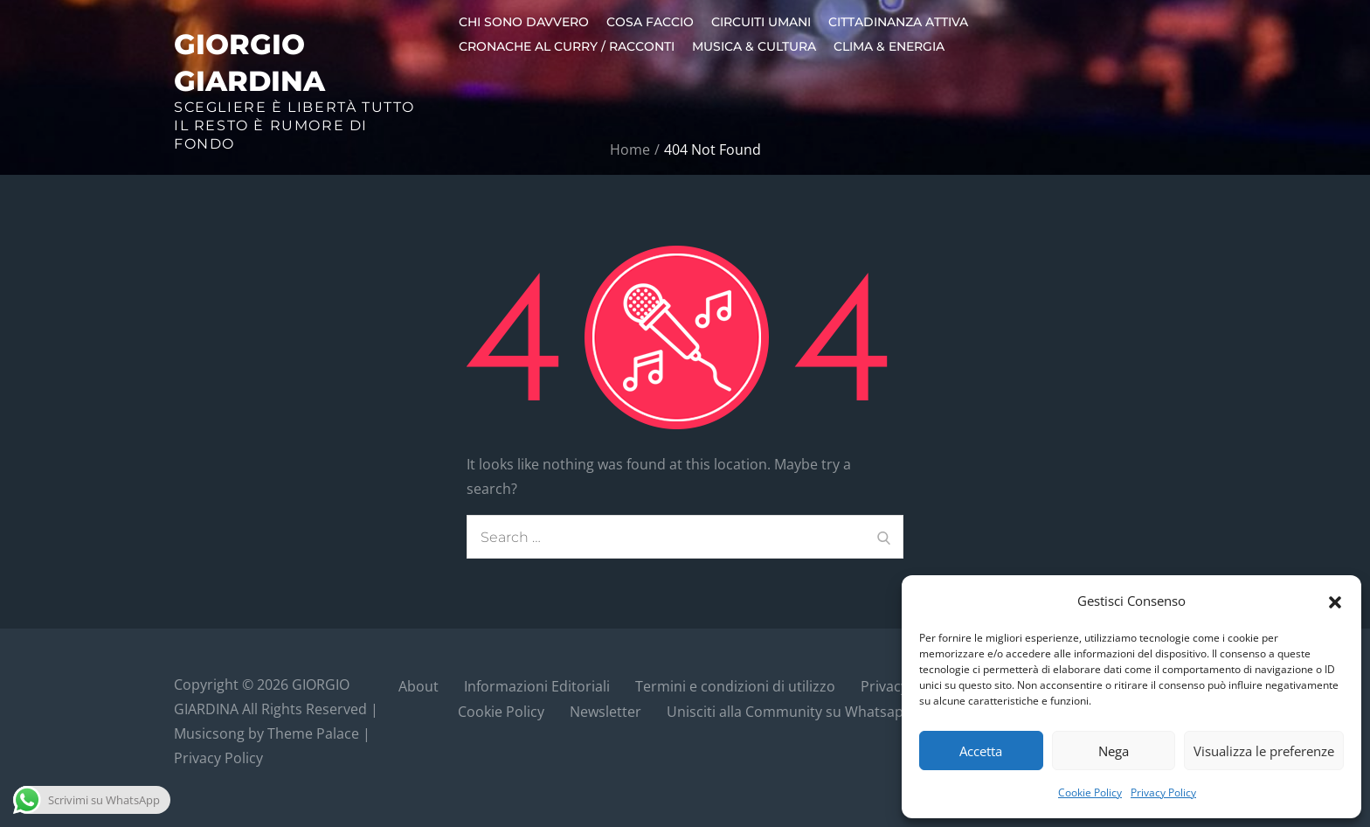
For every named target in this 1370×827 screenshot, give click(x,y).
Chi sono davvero (524, 22)
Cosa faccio (650, 22)
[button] (1335, 600)
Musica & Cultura (754, 46)
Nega (1113, 751)
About (418, 686)
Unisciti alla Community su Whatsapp (789, 711)
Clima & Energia (889, 46)
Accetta (980, 751)
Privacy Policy (1163, 792)
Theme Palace (313, 733)
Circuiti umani (761, 22)
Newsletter (605, 711)
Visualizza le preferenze (1264, 751)
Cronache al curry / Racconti (567, 46)
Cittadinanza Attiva (898, 22)
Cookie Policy (1090, 792)
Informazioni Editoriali (537, 686)
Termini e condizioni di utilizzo (735, 686)
